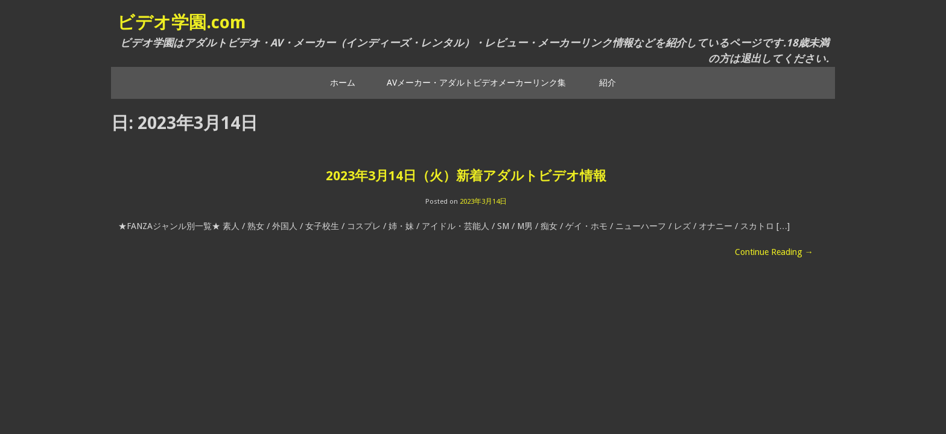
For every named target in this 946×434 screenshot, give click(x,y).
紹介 (607, 82)
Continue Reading (774, 252)
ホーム (342, 82)
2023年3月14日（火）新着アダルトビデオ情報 (466, 175)
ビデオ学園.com (181, 22)
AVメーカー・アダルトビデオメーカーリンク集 (476, 82)
